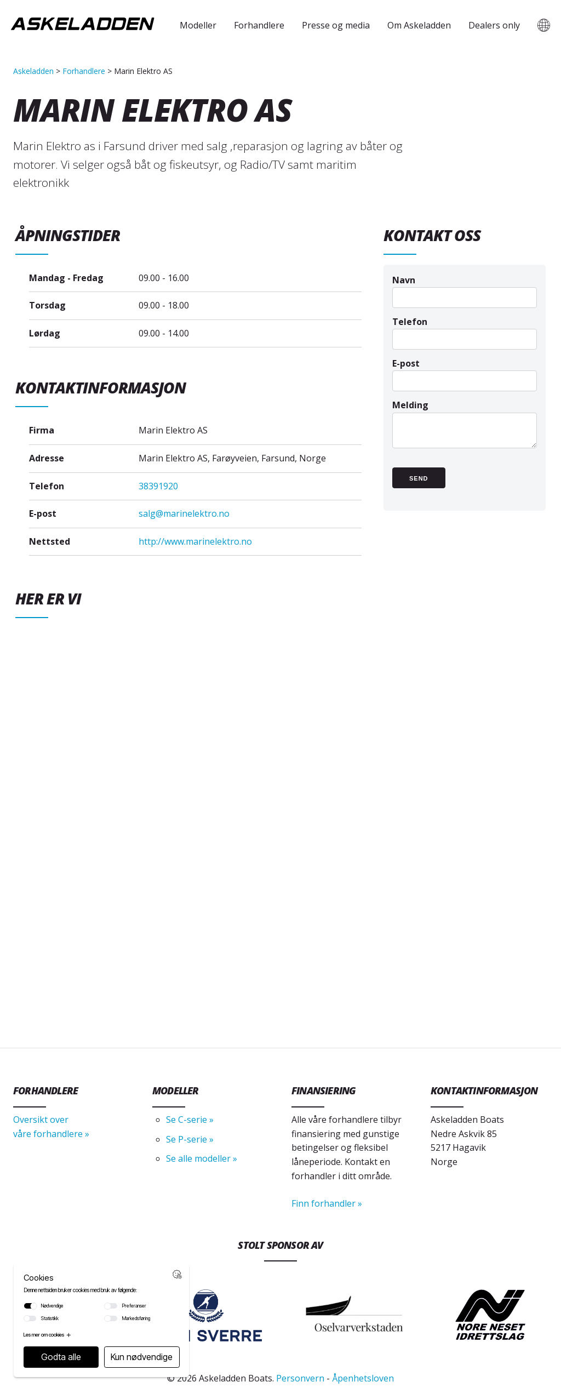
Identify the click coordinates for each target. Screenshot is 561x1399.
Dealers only (494, 25)
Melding (464, 429)
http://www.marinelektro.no (195, 541)
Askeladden (33, 71)
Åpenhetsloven (363, 1378)
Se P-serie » (190, 1139)
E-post (464, 371)
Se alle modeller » (201, 1158)
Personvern (300, 1378)
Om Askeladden (419, 25)
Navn (464, 288)
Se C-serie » (190, 1120)
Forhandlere (259, 25)
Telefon (464, 330)
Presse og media (336, 25)
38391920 (158, 486)
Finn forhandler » (326, 1203)
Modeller (198, 25)
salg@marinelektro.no (184, 513)
